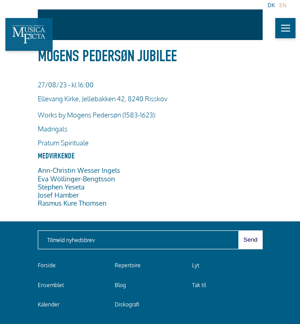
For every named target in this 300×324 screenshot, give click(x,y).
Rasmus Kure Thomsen (72, 203)
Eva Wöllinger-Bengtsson (76, 179)
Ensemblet (51, 285)
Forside (47, 265)
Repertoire (128, 265)
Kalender (48, 304)
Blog (120, 285)
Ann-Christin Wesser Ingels (79, 170)
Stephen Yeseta (61, 187)
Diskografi (127, 304)
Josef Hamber (58, 195)
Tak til (199, 285)
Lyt (195, 265)
